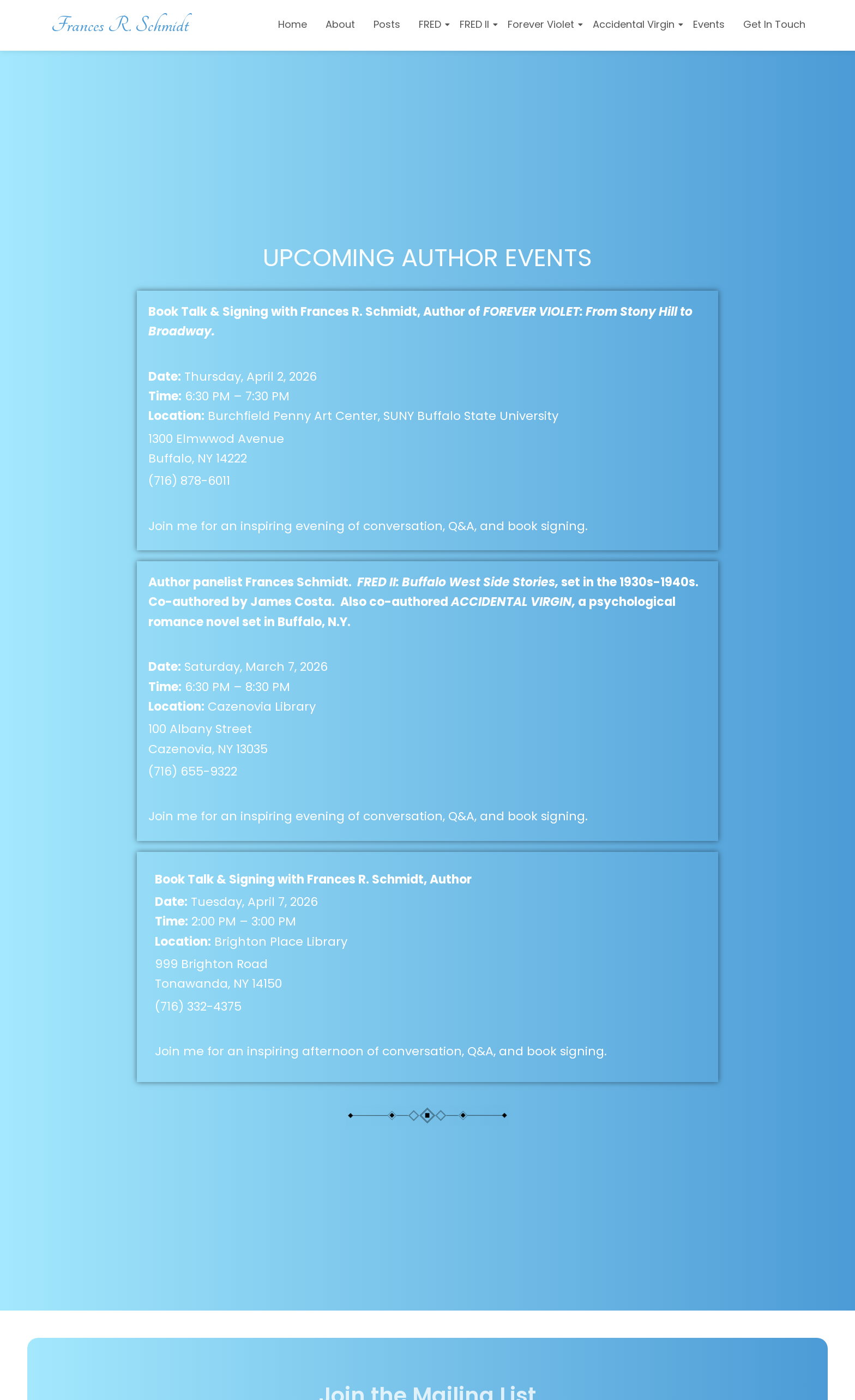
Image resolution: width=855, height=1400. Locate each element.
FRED (432, 24)
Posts (387, 24)
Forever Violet (543, 24)
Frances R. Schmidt (120, 25)
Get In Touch (774, 24)
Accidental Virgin (635, 24)
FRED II (476, 24)
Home (292, 24)
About (340, 24)
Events (709, 24)
